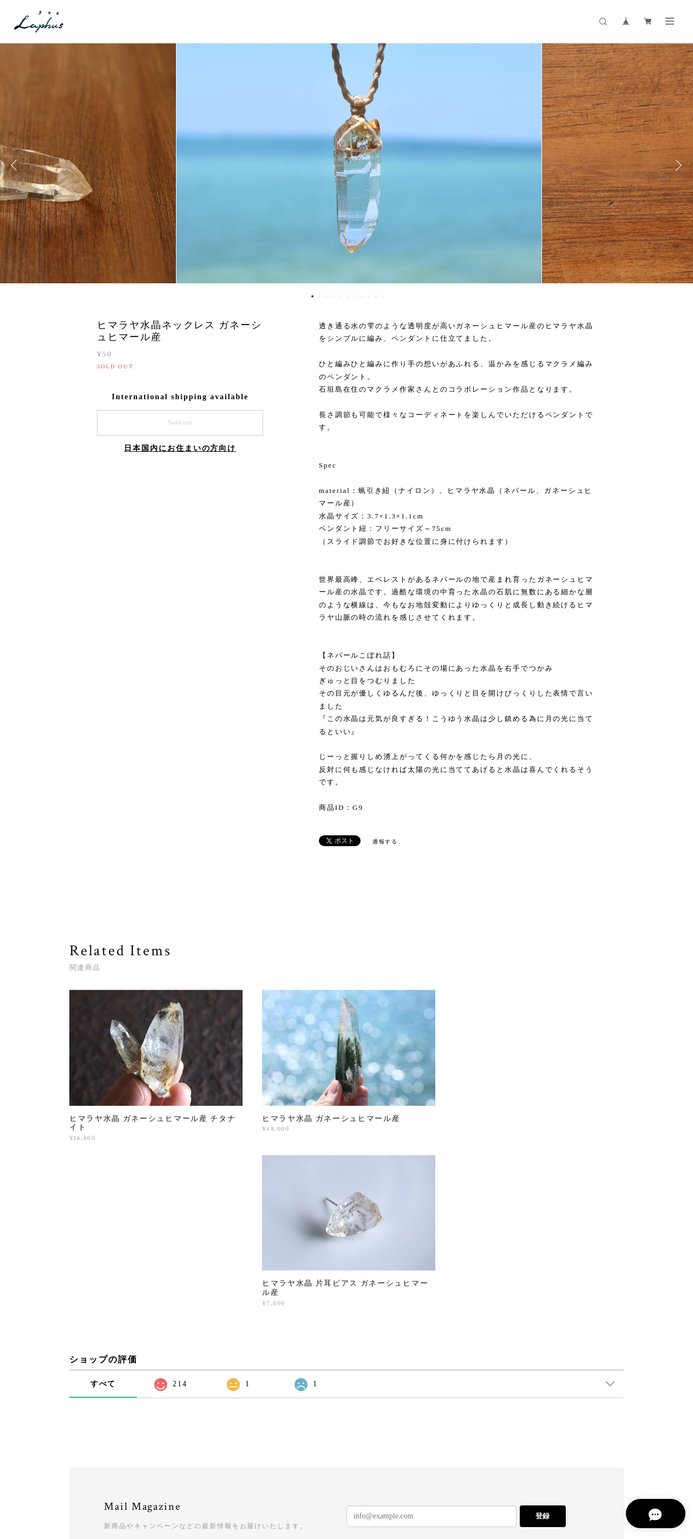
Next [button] (676, 165)
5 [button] (340, 296)
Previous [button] (16, 165)
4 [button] (333, 296)
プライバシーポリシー (138, 1479)
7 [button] (355, 296)
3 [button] (326, 296)
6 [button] (347, 296)
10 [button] (376, 296)
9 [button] (369, 296)
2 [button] (319, 296)
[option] (346, 165)
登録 (542, 1350)
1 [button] (312, 296)
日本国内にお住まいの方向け (180, 448)
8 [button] (362, 296)
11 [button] (383, 296)
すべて (103, 1217)
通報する (385, 842)
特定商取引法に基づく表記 (220, 1479)
